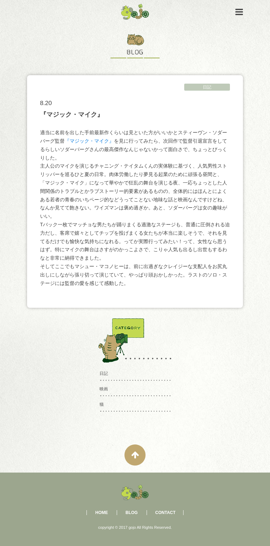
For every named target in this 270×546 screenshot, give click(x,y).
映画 (103, 388)
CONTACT (165, 512)
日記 (207, 87)
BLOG (132, 512)
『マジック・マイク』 (89, 141)
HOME (101, 512)
